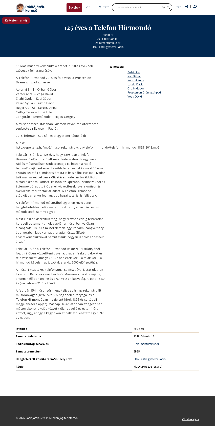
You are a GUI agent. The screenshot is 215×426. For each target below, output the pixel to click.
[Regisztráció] (195, 6)
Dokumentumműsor (107, 43)
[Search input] (138, 7)
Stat (178, 7)
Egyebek (74, 7)
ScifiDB (90, 7)
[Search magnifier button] (168, 7)
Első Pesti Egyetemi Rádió (108, 47)
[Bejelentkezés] (186, 6)
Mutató (104, 7)
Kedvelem (16, 20)
